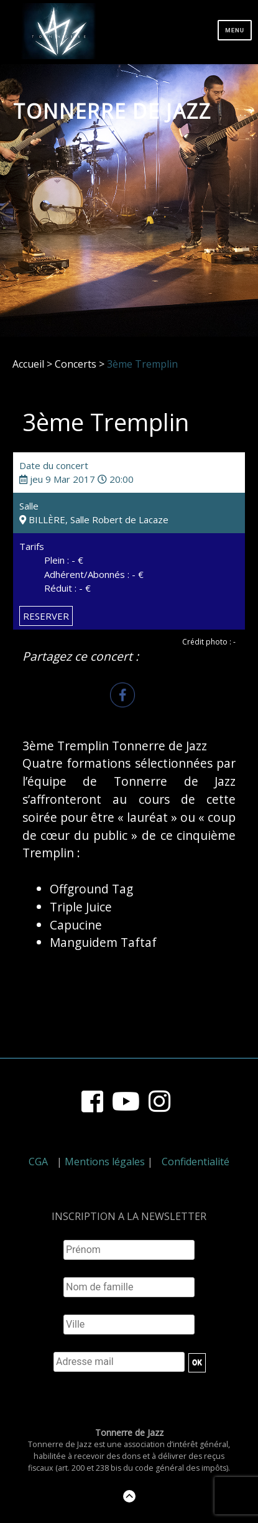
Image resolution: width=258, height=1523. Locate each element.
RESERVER (46, 616)
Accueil (28, 364)
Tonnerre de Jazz (112, 111)
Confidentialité (195, 1161)
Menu (234, 30)
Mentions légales (105, 1161)
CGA (38, 1161)
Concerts (75, 364)
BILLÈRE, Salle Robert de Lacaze (93, 519)
